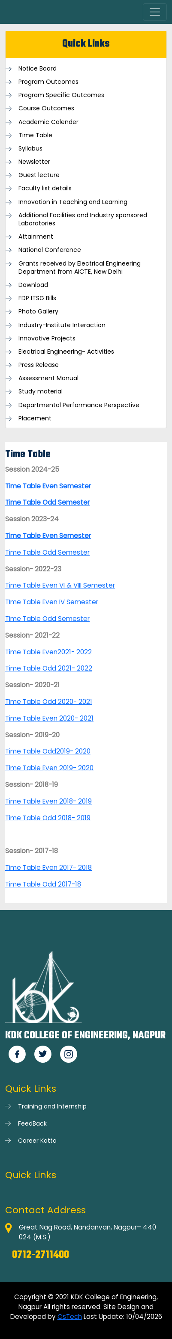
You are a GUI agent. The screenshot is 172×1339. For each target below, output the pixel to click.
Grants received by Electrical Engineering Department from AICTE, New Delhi (79, 268)
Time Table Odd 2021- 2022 (48, 668)
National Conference (49, 250)
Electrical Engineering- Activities (66, 352)
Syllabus (30, 149)
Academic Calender (48, 122)
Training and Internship (52, 1106)
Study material (40, 391)
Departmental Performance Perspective (78, 405)
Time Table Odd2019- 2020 (48, 751)
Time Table (35, 135)
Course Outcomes (46, 108)
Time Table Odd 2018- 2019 (48, 817)
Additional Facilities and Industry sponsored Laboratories (82, 219)
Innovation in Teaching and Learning (72, 202)
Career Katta (37, 1140)
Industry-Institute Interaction (62, 325)
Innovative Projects (46, 338)
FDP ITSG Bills (37, 298)
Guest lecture (39, 175)
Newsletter (34, 162)
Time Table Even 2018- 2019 (48, 801)
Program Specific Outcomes (61, 95)
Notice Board (37, 69)
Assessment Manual (48, 378)
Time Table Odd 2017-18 (43, 884)
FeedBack (32, 1123)
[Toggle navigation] (155, 12)
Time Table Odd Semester (47, 552)
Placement (34, 418)
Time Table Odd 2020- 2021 (48, 701)
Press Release (38, 365)
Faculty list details (45, 188)
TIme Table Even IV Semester (51, 601)
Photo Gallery (38, 311)
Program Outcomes (48, 82)
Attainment (35, 237)
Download (33, 285)
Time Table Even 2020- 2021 (49, 718)
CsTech (69, 1316)
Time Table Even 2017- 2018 (48, 867)
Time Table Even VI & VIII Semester (60, 585)
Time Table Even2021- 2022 (48, 651)
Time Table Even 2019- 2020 (49, 767)
